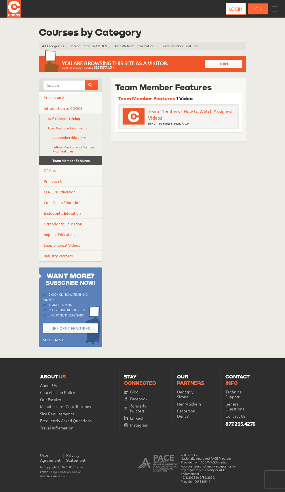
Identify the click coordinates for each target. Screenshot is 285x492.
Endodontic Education (62, 213)
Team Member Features (179, 46)
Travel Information (56, 427)
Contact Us (235, 416)
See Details (104, 67)
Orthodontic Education (63, 223)
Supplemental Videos (62, 245)
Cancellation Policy (57, 392)
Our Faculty (50, 399)
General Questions (234, 406)
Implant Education (59, 234)
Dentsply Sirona (185, 394)
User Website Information (134, 46)
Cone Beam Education (62, 202)
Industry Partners (58, 255)
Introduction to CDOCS (89, 46)
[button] (275, 9)
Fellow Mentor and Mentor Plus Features (73, 149)
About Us (48, 385)
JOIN (258, 8)
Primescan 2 (54, 97)
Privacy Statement (76, 458)
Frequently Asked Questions (66, 420)
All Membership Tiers (69, 137)
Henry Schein (189, 403)
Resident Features (71, 328)
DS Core (50, 170)
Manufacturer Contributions (65, 406)
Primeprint (53, 181)
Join (223, 63)
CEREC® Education (59, 191)
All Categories (53, 46)
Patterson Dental (186, 413)
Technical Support (234, 394)
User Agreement (50, 458)
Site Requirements (57, 413)
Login (235, 9)
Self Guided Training (64, 118)
